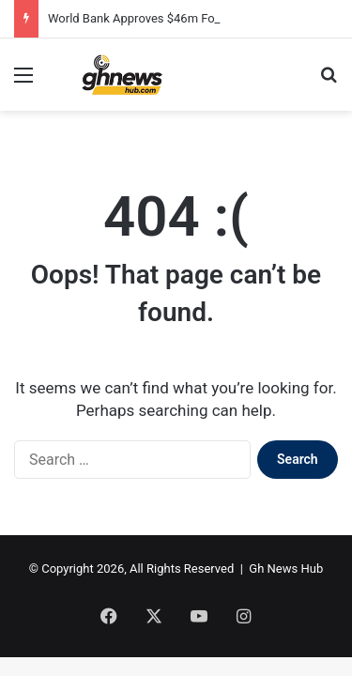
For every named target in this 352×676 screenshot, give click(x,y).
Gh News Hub (286, 568)
